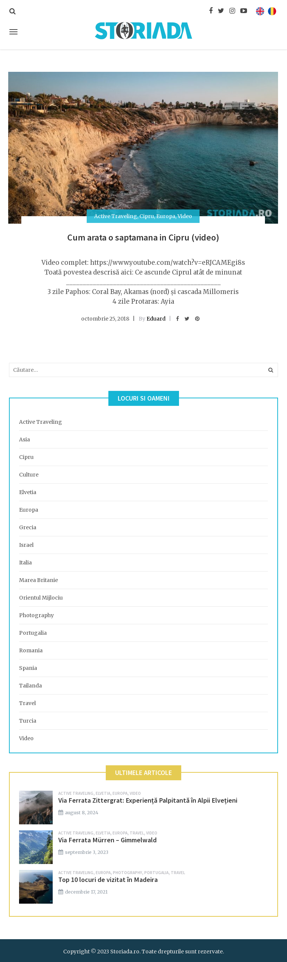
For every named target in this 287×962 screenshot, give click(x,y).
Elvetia (27, 492)
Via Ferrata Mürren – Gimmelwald (107, 840)
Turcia (27, 720)
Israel (26, 545)
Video (185, 216)
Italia (25, 562)
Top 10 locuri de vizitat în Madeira (108, 879)
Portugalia (33, 632)
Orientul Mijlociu (41, 597)
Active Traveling (115, 216)
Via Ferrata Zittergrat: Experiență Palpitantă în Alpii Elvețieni (147, 800)
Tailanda (30, 685)
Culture (28, 474)
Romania (31, 650)
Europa (165, 216)
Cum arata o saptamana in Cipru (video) (143, 237)
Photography (36, 615)
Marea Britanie (38, 580)
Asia (24, 439)
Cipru (146, 216)
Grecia (27, 527)
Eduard (156, 318)
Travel (27, 703)
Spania (28, 668)
